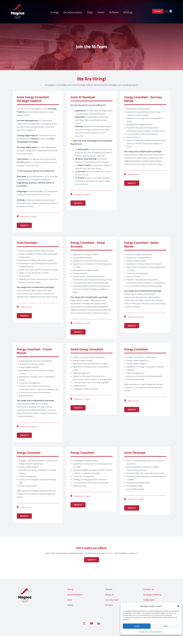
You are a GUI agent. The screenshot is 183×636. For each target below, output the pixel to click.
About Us (109, 594)
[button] (178, 606)
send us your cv (107, 553)
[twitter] (84, 623)
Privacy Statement (155, 632)
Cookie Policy (143, 632)
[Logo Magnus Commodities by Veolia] (17, 5)
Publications (149, 600)
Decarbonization (75, 594)
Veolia (70, 605)
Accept (136, 626)
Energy (70, 589)
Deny (166, 626)
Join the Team (112, 600)
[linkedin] (99, 623)
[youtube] (91, 623)
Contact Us (148, 589)
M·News (108, 589)
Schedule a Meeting (152, 594)
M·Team (109, 605)
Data (69, 600)
